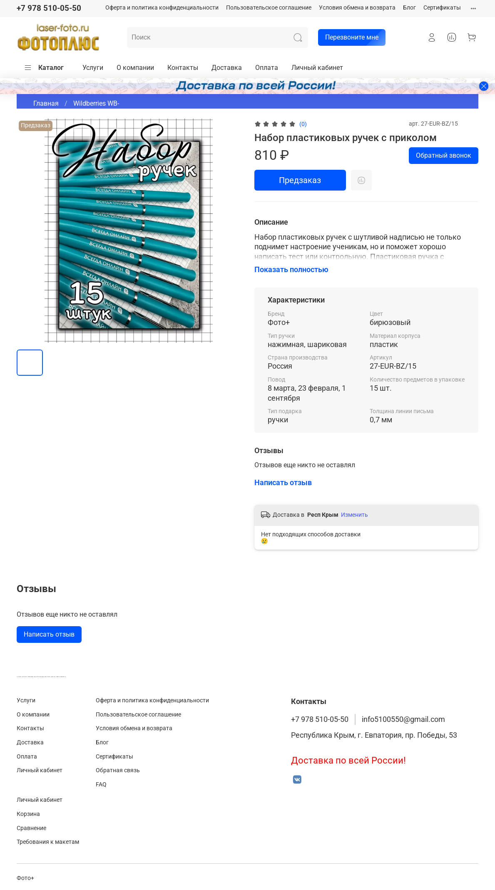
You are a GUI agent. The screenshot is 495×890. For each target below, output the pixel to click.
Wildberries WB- (96, 103)
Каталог (44, 68)
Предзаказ (300, 180)
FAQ (101, 784)
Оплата (266, 68)
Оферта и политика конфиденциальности (162, 7)
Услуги (92, 68)
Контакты (182, 68)
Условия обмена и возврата (357, 7)
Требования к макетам (48, 841)
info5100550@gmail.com (403, 719)
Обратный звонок (443, 155)
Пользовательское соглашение (268, 7)
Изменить (354, 514)
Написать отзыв (49, 634)
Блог (409, 7)
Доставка (226, 68)
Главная (46, 103)
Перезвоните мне (348, 37)
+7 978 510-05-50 (49, 8)
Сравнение (31, 828)
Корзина (28, 814)
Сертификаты (442, 7)
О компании (135, 68)
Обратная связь (118, 770)
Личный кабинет (317, 68)
